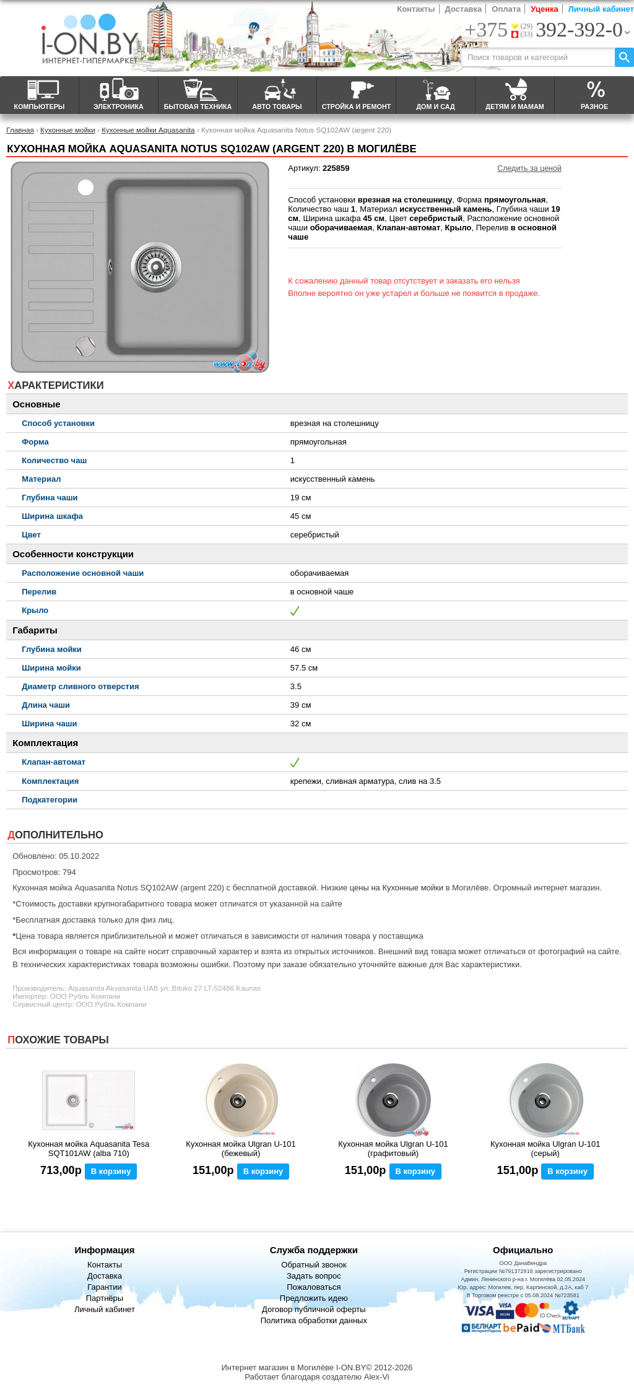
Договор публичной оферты (314, 1309)
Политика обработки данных (314, 1320)
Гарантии (104, 1287)
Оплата (506, 9)
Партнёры (104, 1298)
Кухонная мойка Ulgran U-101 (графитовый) (393, 1148)
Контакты (416, 9)
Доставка (463, 9)
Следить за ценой (529, 168)
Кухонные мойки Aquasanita (148, 130)
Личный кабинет (601, 9)
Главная (19, 130)
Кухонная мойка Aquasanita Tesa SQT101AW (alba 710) (88, 1148)
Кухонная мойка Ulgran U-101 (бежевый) (240, 1148)
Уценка (544, 9)
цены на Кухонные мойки (396, 887)
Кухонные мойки (67, 130)
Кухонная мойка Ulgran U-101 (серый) (545, 1148)
